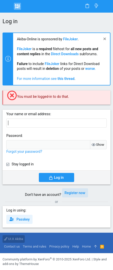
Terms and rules (34, 246)
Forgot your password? (24, 151)
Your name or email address (28, 114)
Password (14, 136)
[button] (8, 6)
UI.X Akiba (13, 239)
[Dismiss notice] (104, 39)
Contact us (12, 246)
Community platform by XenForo (47, 259)
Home (86, 246)
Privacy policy (59, 246)
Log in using (15, 210)
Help (75, 246)
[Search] (105, 6)
